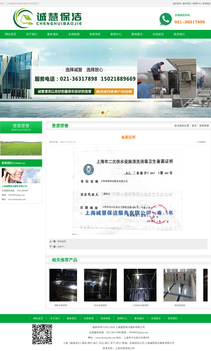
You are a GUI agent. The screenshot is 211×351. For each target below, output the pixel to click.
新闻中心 (197, 3)
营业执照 (62, 241)
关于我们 (31, 34)
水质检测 (73, 34)
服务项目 (187, 3)
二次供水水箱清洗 (141, 305)
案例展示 (137, 34)
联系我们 (207, 3)
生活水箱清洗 (101, 305)
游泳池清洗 (180, 305)
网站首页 (10, 34)
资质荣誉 (95, 34)
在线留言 (158, 34)
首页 (194, 125)
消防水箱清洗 (61, 305)
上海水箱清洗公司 (125, 348)
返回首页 (177, 3)
